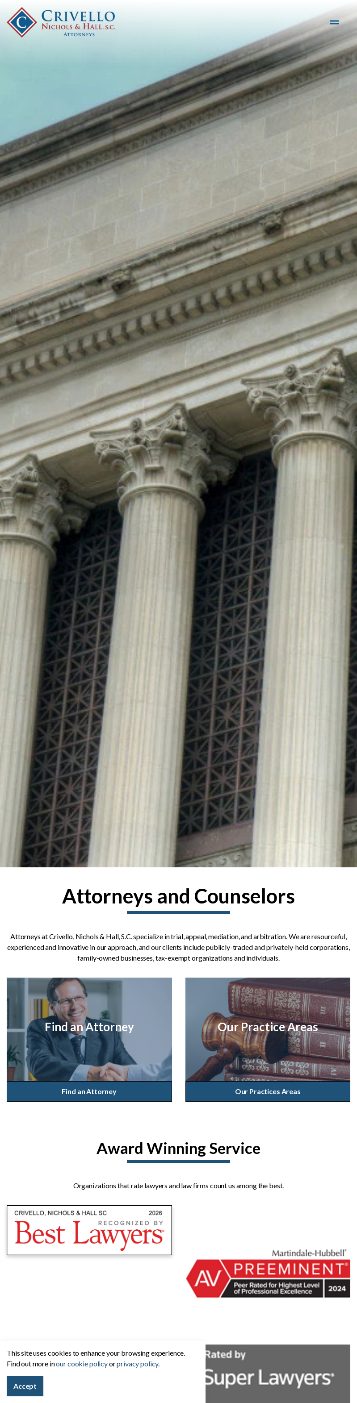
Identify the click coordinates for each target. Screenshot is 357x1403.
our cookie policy (81, 1363)
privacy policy (137, 1363)
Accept (25, 1386)
